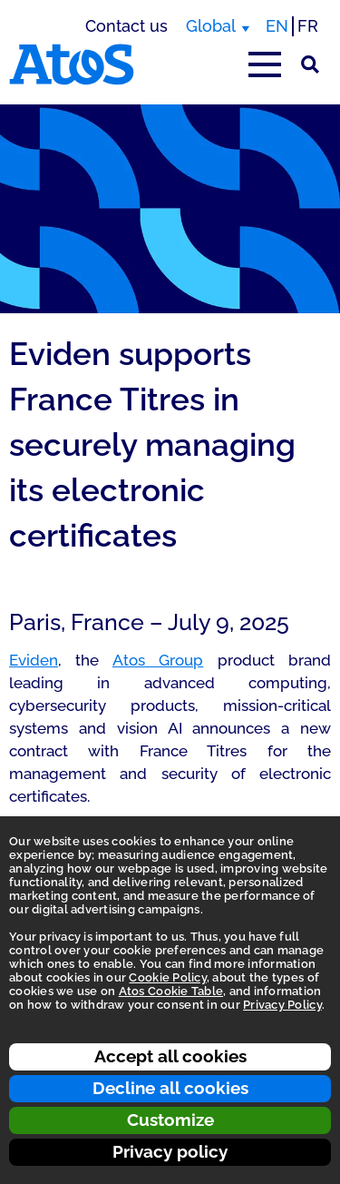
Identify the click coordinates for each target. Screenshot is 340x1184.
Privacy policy (170, 1151)
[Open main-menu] (265, 64)
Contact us (126, 25)
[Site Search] (310, 64)
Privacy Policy (282, 1004)
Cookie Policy (167, 977)
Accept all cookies (170, 1056)
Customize (170, 1120)
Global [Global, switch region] (211, 25)
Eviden (33, 660)
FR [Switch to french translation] (307, 25)
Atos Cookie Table (171, 991)
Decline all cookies (170, 1088)
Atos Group (157, 660)
